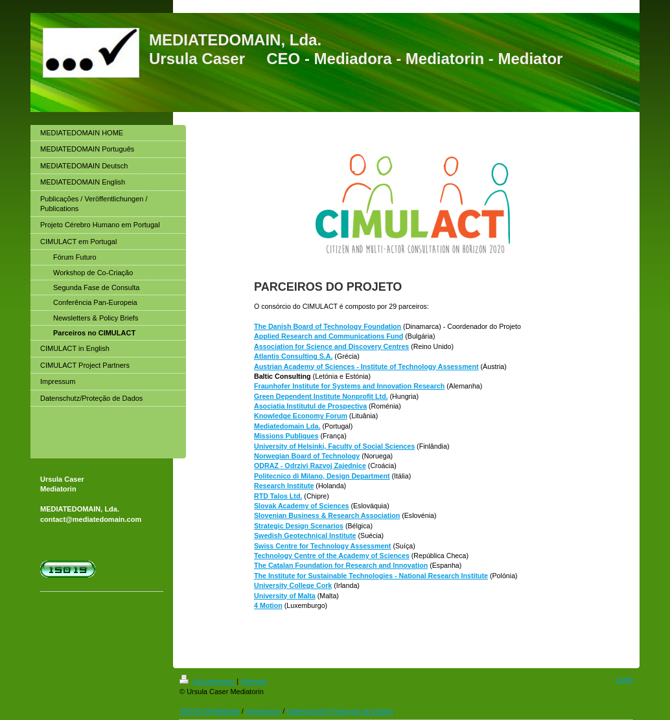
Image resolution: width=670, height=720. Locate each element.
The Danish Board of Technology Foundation (327, 326)
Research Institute (284, 485)
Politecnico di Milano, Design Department (322, 476)
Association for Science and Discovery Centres (331, 346)
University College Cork (293, 585)
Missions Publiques (286, 436)
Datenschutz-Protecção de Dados (339, 711)
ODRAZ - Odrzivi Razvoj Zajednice (310, 465)
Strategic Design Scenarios (298, 526)
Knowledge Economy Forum (300, 416)
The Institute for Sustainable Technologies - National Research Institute (371, 575)
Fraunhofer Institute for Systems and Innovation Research (349, 386)
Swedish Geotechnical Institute (305, 535)
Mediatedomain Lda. (287, 426)
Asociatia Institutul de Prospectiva (310, 406)
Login (624, 679)
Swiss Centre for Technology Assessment (322, 546)
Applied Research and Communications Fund (328, 336)
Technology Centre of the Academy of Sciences (332, 555)
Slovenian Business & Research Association (327, 515)
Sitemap (253, 681)
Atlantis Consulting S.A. (293, 356)
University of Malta (285, 596)
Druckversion (208, 681)
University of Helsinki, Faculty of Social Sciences (334, 446)
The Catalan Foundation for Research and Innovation (341, 565)
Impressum (263, 711)
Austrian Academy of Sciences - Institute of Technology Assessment (366, 366)
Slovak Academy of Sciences (301, 506)
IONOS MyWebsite (209, 711)
